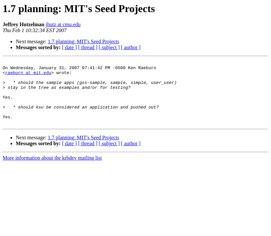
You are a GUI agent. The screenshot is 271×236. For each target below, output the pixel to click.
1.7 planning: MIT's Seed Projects (83, 41)
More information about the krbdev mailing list (52, 170)
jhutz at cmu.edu (63, 24)
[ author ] (131, 47)
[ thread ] (87, 47)
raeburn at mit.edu (28, 75)
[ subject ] (109, 47)
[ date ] (69, 47)
